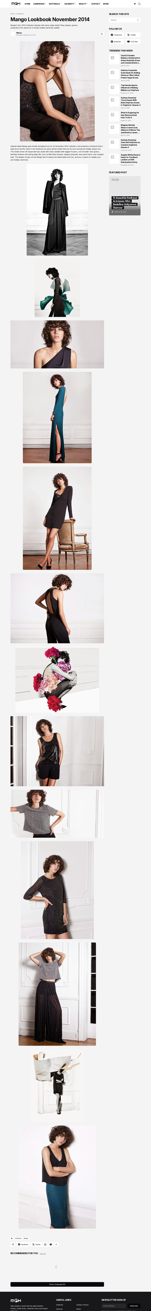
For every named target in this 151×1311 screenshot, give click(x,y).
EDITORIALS (54, 4)
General (59, 1309)
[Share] (101, 34)
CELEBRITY (69, 4)
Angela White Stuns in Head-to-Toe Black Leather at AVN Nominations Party (130, 158)
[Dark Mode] (134, 4)
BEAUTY (83, 4)
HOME (27, 4)
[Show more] (56, 1244)
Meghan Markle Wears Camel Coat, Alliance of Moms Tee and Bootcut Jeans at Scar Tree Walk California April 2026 (130, 129)
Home (12, 14)
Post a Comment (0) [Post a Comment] (57, 1284)
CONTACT (95, 4)
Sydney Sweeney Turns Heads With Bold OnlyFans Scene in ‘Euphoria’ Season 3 (130, 101)
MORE (106, 4)
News (78, 1309)
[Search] (138, 4)
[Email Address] (114, 1306)
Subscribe (134, 1306)
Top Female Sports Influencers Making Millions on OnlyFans (130, 87)
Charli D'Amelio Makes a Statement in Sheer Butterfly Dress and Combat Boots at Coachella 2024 (130, 59)
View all (43, 1254)
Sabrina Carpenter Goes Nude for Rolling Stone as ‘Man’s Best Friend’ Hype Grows (130, 74)
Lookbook (20, 14)
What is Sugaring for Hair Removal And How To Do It (130, 115)
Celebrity (59, 1305)
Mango (26, 1238)
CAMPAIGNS (38, 4)
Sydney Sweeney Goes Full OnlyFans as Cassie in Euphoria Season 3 (130, 143)
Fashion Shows (82, 1305)
